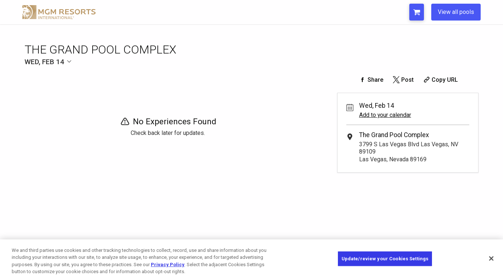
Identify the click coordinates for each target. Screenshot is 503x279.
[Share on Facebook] (370, 80)
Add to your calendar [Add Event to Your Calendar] (385, 114)
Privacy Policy (168, 264)
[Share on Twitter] (402, 80)
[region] (251, 259)
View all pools (456, 11)
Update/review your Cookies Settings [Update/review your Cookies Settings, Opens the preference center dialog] (385, 258)
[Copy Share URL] (440, 80)
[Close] (491, 258)
